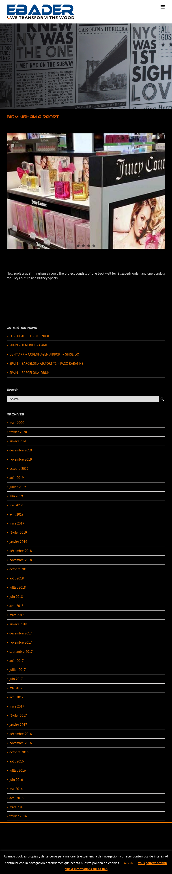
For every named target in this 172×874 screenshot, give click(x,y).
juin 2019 (16, 496)
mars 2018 (16, 615)
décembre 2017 (20, 633)
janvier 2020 (18, 441)
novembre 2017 (20, 642)
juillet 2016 (17, 770)
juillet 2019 (17, 487)
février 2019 (18, 532)
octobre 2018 (18, 569)
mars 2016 (16, 807)
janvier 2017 (18, 724)
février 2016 (18, 816)
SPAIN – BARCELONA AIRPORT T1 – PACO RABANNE (46, 363)
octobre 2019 (18, 468)
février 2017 (18, 715)
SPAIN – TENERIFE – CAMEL (29, 345)
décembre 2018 (20, 551)
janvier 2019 (18, 541)
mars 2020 (16, 423)
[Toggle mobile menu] (163, 6)
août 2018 (16, 578)
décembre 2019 (20, 450)
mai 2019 (16, 505)
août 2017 (16, 661)
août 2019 (16, 478)
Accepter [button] (128, 863)
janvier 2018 (18, 624)
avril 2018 (16, 606)
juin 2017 (16, 679)
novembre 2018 (20, 560)
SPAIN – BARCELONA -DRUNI (29, 373)
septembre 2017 (21, 651)
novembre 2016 (20, 743)
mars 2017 (16, 706)
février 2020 (18, 432)
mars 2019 (16, 523)
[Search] (162, 399)
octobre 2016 (18, 752)
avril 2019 (16, 514)
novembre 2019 (20, 459)
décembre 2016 (20, 734)
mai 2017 (16, 688)
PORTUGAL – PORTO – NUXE (29, 336)
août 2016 (16, 761)
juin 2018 (16, 596)
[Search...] (83, 399)
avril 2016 (16, 798)
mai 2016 (16, 789)
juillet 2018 (17, 587)
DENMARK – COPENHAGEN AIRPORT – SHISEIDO (44, 354)
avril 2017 (16, 697)
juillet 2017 (17, 670)
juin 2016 (16, 779)
